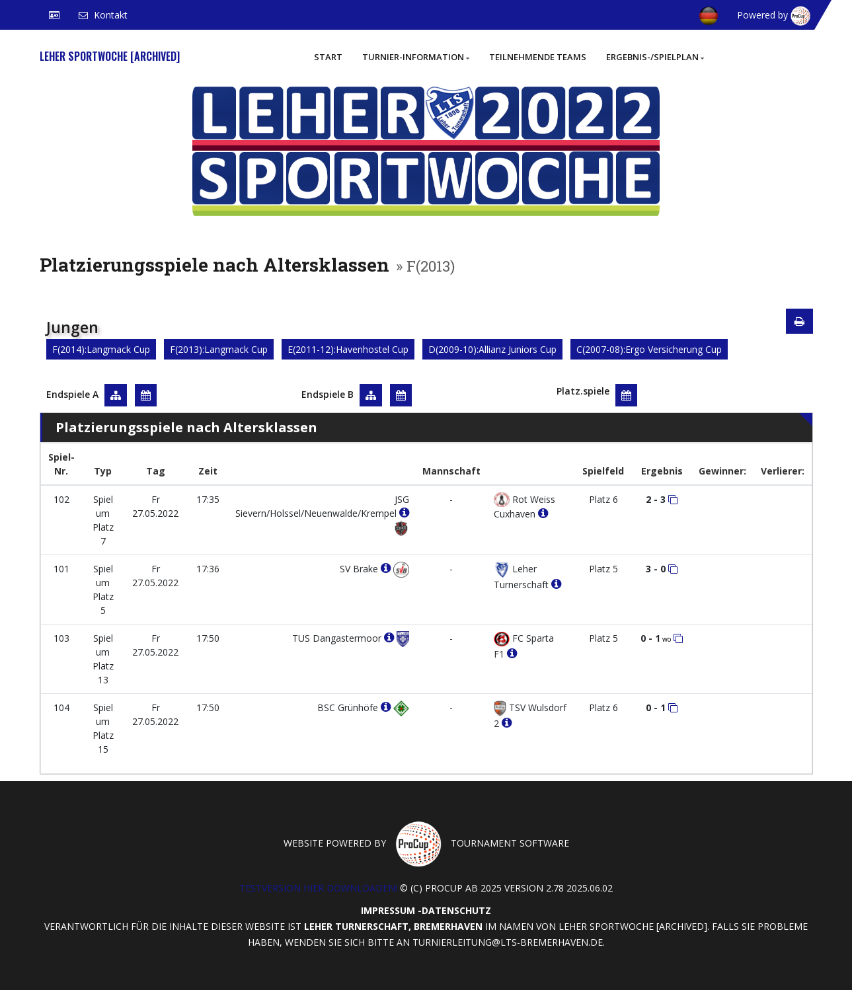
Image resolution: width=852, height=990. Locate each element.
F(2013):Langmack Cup (219, 349)
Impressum (388, 910)
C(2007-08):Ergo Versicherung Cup (649, 349)
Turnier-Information (415, 57)
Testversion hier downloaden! (318, 888)
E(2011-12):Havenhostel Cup (348, 349)
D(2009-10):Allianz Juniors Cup (492, 349)
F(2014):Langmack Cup (101, 349)
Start (328, 57)
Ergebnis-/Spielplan (655, 57)
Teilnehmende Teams (537, 57)
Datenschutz (456, 910)
